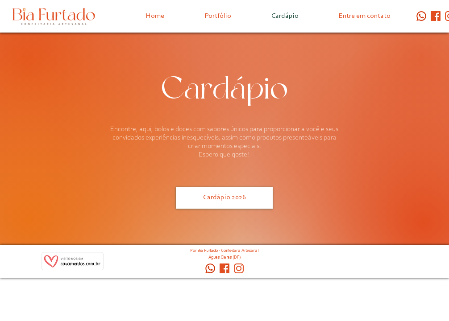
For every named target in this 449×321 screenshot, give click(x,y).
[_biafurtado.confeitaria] (239, 268)
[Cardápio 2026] (224, 198)
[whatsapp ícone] (421, 16)
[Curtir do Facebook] (353, 263)
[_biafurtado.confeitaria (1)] (436, 16)
